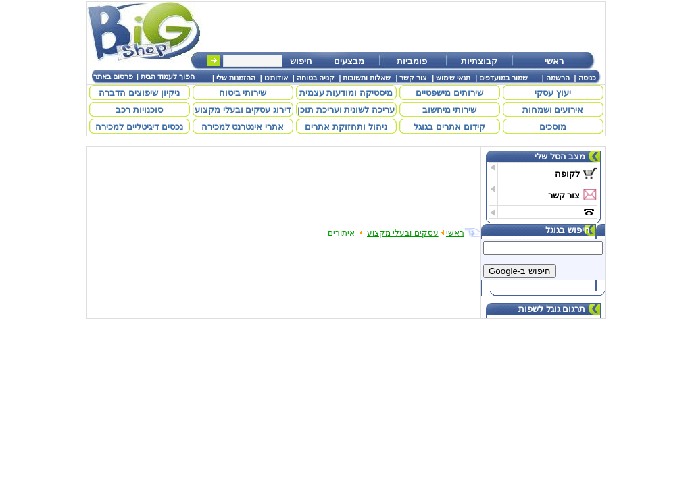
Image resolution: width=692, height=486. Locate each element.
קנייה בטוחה (316, 78)
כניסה (587, 78)
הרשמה (558, 78)
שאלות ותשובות (367, 78)
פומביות (412, 61)
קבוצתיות (479, 61)
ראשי (554, 61)
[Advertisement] (409, 27)
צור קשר (413, 78)
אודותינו (276, 78)
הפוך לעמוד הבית (168, 76)
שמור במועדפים (503, 78)
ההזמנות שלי (235, 78)
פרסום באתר (113, 76)
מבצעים (349, 61)
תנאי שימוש (453, 78)
